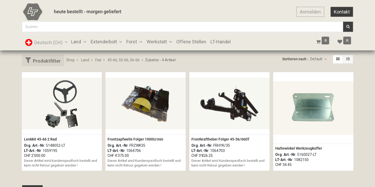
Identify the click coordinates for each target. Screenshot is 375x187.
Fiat (98, 60)
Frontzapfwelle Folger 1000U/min (135, 139)
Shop (70, 60)
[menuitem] (191, 41)
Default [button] (316, 59)
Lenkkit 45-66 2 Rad (40, 139)
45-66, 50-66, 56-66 (124, 60)
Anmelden (310, 12)
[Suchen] (348, 27)
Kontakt (342, 12)
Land (85, 60)
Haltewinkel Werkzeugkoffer (298, 148)
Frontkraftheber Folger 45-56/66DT (220, 139)
